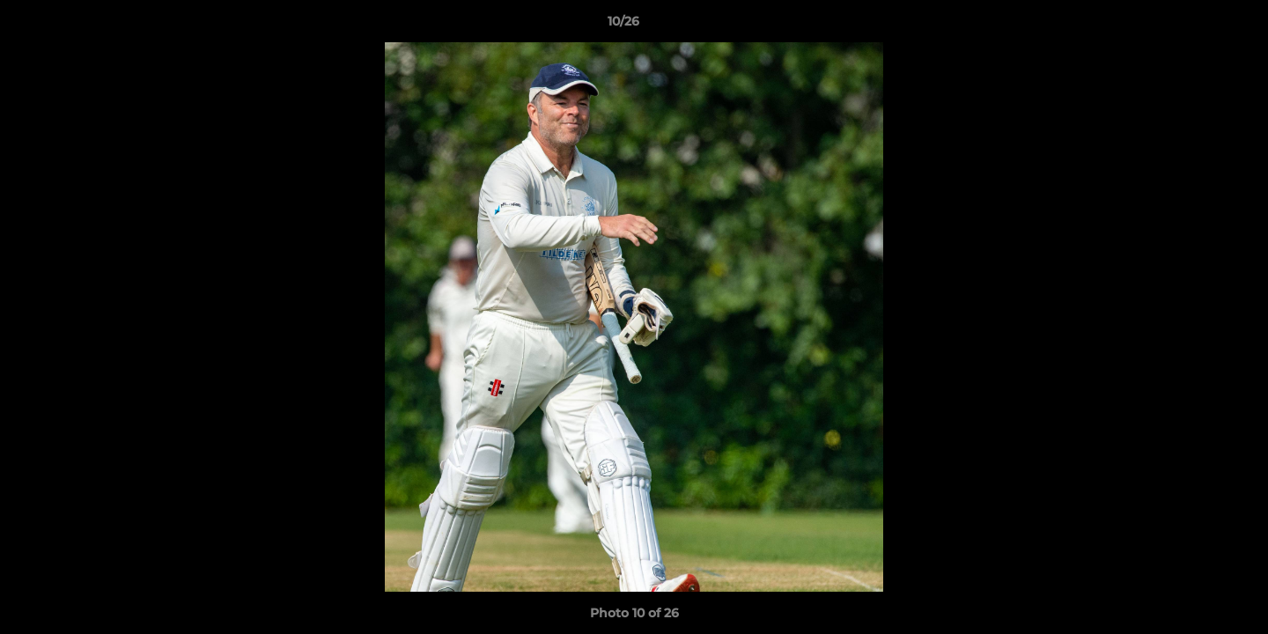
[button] (1194, 25)
